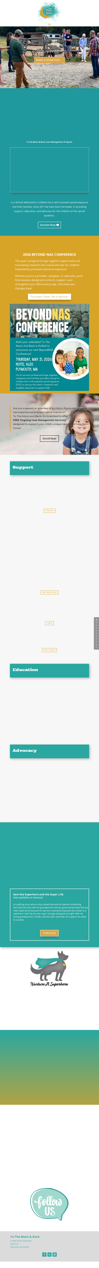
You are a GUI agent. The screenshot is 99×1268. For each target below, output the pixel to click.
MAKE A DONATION (48, 60)
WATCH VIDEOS (49, 650)
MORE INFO (49, 510)
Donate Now (48, 225)
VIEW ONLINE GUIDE (49, 592)
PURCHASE (49, 933)
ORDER (49, 623)
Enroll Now (49, 438)
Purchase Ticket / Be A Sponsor (49, 296)
